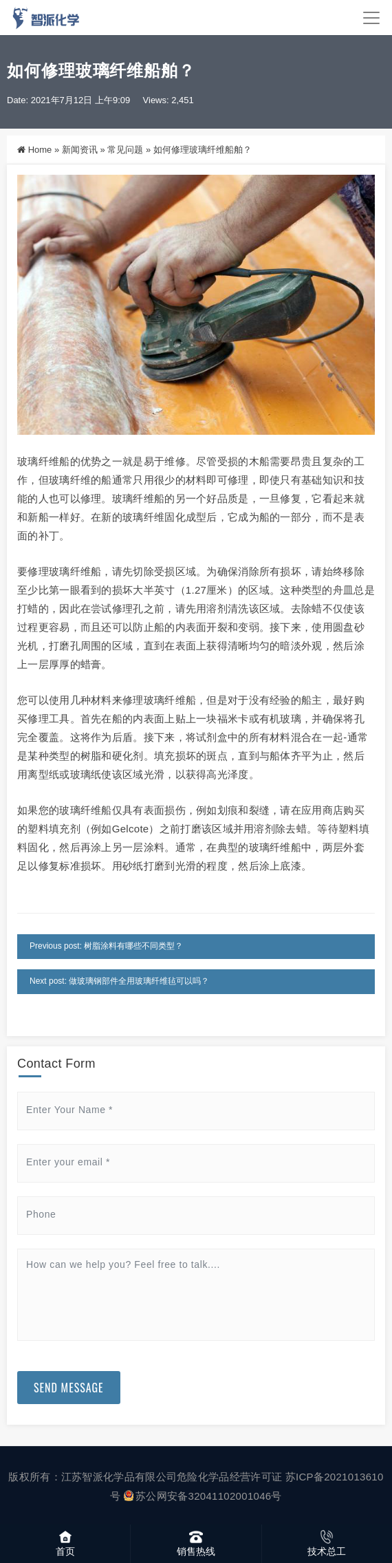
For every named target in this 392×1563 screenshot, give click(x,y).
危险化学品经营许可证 (229, 1477)
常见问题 (125, 149)
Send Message (69, 1387)
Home (40, 149)
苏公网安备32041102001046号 (203, 1496)
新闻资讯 (80, 149)
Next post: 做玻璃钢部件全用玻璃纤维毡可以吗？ (119, 981)
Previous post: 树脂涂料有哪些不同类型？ (106, 946)
